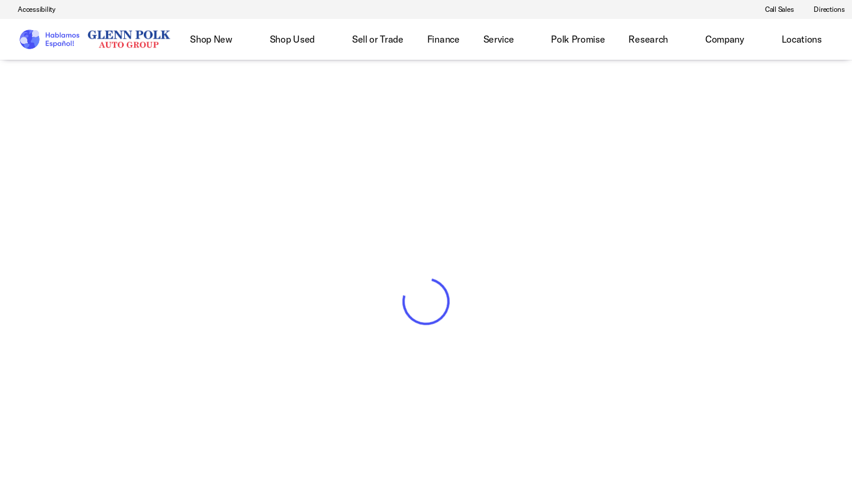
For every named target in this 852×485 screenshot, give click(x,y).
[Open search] (824, 39)
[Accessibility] (31, 9)
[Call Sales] (774, 9)
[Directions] (824, 9)
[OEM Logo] (49, 40)
